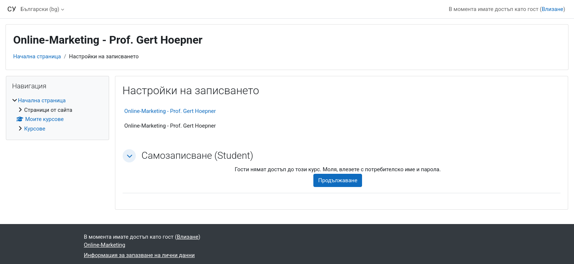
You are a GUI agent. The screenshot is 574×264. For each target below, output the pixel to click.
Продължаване (337, 180)
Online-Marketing (104, 245)
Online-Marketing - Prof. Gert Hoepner (170, 111)
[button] (129, 155)
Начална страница (37, 56)
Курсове (34, 128)
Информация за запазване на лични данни (139, 255)
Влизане (552, 9)
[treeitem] (57, 114)
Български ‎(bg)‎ (39, 9)
